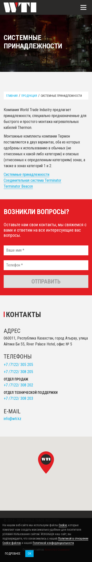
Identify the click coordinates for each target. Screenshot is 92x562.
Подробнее (12, 553)
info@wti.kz (12, 418)
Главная (12, 96)
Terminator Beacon (18, 186)
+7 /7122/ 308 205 (18, 371)
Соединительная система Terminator (32, 180)
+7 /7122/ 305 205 (18, 364)
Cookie (63, 525)
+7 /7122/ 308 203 (18, 398)
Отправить (46, 281)
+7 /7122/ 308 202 (18, 385)
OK (29, 553)
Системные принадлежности (26, 174)
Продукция (29, 96)
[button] (46, 462)
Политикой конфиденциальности (53, 543)
